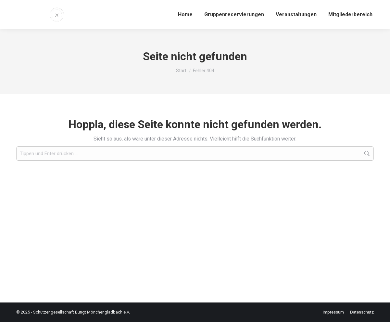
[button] (14, 307)
